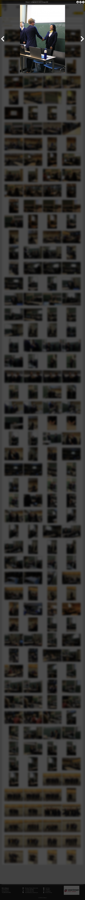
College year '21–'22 (35, 2)
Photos (27, 2)
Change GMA (45, 2)
